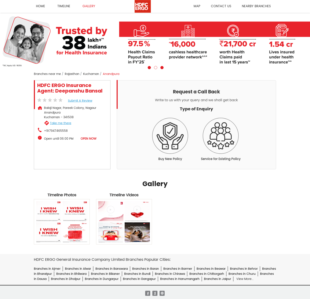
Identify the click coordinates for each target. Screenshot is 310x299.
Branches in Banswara (111, 268)
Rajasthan (72, 74)
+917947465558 (56, 131)
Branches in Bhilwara (71, 273)
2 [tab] (155, 67)
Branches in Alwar (78, 268)
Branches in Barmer (177, 268)
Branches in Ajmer (47, 268)
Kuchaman (91, 74)
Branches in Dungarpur (101, 279)
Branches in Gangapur (139, 279)
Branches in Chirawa (170, 273)
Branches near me (47, 74)
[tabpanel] (155, 41)
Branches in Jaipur (217, 279)
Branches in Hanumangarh (180, 279)
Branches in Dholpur (65, 279)
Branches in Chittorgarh (206, 273)
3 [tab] (161, 67)
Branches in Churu (242, 273)
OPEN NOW (88, 138)
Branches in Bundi (137, 273)
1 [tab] (149, 67)
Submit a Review (80, 100)
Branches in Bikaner (105, 273)
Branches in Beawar (211, 268)
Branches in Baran (145, 268)
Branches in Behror (244, 268)
